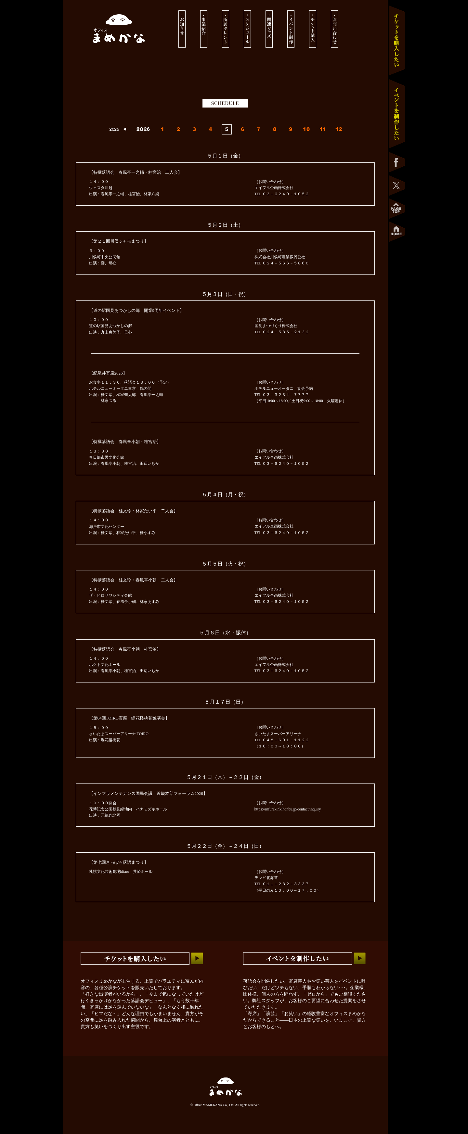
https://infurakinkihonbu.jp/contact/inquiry (287, 809)
